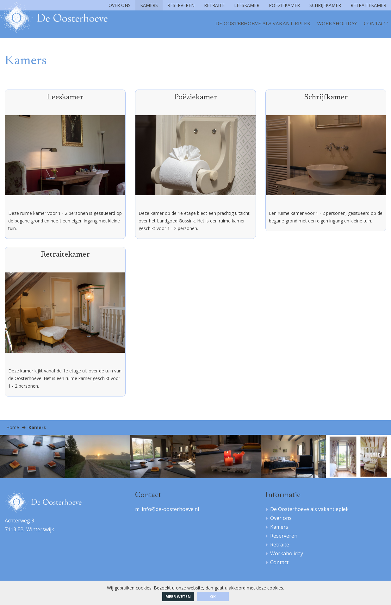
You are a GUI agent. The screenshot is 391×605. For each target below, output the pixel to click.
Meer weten (178, 596)
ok (213, 596)
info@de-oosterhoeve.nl (170, 510)
